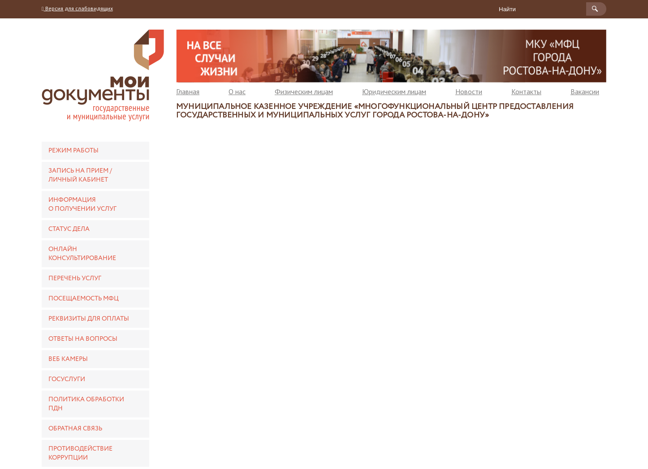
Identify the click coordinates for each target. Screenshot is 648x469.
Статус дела (69, 229)
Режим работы (73, 150)
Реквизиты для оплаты (88, 318)
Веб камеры (68, 359)
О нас (237, 91)
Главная (187, 91)
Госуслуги (66, 379)
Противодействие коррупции (80, 453)
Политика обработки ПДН (86, 404)
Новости (468, 91)
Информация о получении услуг (82, 204)
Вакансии (584, 91)
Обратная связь (75, 428)
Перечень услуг (74, 278)
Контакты (526, 91)
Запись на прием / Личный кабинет (80, 175)
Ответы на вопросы (82, 338)
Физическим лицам (304, 91)
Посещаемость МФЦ (83, 298)
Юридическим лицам (394, 91)
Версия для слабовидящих (77, 8)
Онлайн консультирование (82, 254)
